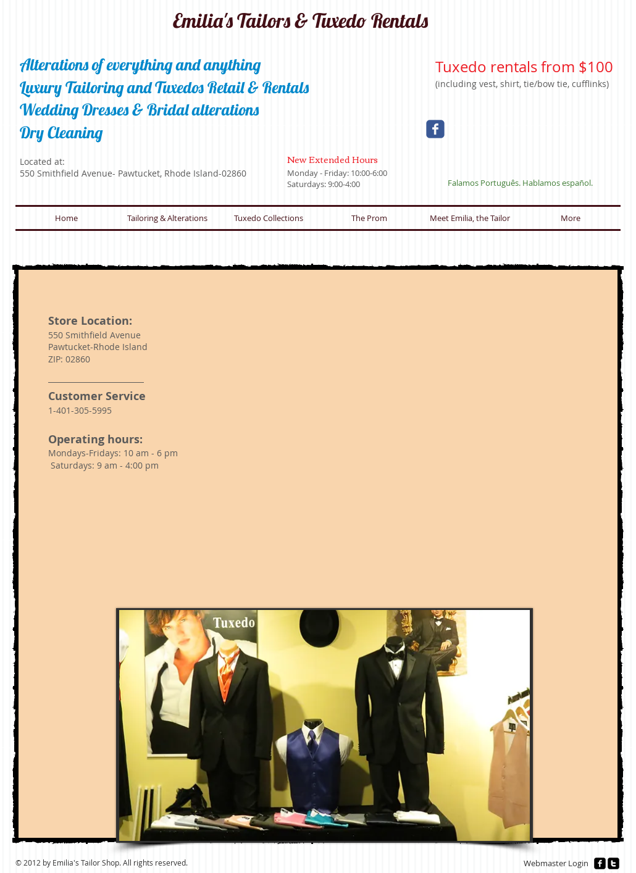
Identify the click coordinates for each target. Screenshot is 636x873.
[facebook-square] (600, 863)
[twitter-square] (613, 863)
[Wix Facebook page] (435, 129)
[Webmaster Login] (556, 863)
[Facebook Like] (531, 146)
